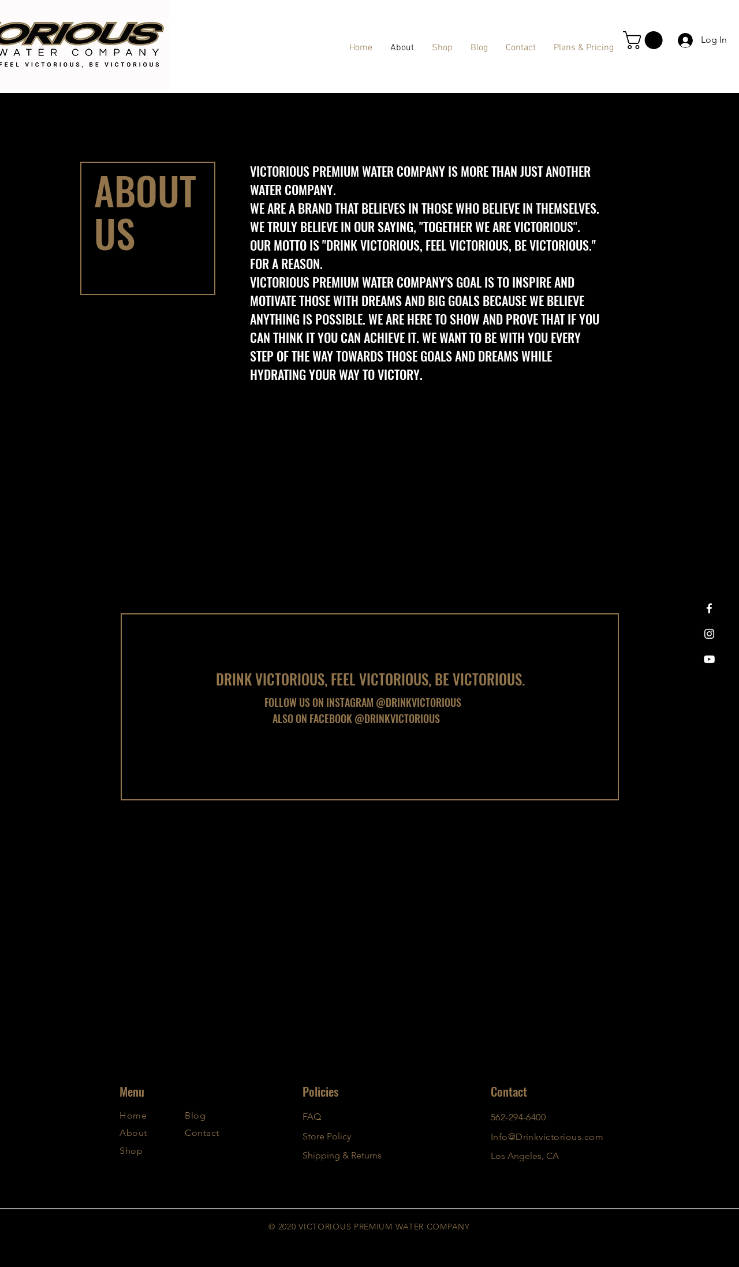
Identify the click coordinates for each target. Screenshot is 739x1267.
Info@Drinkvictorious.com (547, 1136)
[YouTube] (709, 659)
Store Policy (327, 1136)
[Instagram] (709, 633)
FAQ (312, 1116)
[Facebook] (709, 608)
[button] (645, 40)
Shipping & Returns (342, 1155)
